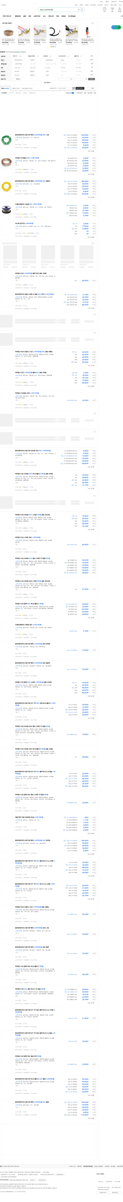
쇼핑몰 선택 (53, 88)
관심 (25, 144)
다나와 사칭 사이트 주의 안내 (11, 1166)
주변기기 (15, 56)
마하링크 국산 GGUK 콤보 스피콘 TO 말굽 (32, 558)
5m (27, 161)
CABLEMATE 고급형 (28, 204)
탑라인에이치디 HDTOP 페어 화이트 (32, 840)
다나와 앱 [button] (3, 5)
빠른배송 (18, 79)
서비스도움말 (117, 1181)
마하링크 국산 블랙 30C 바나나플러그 (29, 966)
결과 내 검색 (79, 88)
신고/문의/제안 (109, 1181)
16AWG (31, 226)
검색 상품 (27, 88)
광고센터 (113, 1166)
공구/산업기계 (62, 56)
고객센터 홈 (100, 1181)
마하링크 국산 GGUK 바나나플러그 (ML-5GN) (34, 474)
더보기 (121, 5)
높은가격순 (18, 93)
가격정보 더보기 (89, 135)
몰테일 (107, 1)
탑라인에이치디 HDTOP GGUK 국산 (33, 451)
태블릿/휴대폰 (31, 56)
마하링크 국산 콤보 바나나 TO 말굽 (30, 989)
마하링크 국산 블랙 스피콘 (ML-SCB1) (33, 682)
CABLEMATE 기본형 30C (28, 625)
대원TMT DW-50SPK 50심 (29, 817)
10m (27, 207)
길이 (2, 67)
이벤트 (111, 5)
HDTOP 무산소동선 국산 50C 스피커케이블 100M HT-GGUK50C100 (8, 40)
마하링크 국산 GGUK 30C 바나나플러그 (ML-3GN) (34, 749)
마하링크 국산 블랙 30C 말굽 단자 (28, 1056)
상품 (24, 16)
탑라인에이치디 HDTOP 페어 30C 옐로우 (32, 663)
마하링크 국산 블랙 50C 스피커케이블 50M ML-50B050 (56, 40)
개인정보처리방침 (88, 1166)
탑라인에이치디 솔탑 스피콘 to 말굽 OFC (34, 294)
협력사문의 (120, 1166)
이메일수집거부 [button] (102, 1192)
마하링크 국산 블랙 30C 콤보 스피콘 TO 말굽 (31, 795)
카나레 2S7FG (24, 223)
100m (27, 137)
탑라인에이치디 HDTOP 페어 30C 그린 (32, 928)
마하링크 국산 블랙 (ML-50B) (31, 373)
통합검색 (18, 16)
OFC (42, 226)
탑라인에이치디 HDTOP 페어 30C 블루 (32, 947)
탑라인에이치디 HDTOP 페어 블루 (32, 1102)
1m (26, 226)
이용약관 (79, 1166)
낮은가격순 (11, 93)
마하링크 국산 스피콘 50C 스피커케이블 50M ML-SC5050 (87, 40)
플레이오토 (113, 1)
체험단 (115, 5)
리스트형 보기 (86, 88)
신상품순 (25, 93)
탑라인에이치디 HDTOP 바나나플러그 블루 (34, 1079)
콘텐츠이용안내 (42, 1180)
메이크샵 (121, 1)
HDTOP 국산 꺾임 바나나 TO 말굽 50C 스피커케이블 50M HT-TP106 (40, 40)
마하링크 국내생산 (27, 158)
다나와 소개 (72, 1166)
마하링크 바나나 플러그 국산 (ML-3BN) (32, 907)
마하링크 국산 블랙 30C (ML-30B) (31, 273)
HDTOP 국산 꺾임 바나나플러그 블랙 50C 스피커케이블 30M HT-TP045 (72, 40)
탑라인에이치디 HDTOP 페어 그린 (32, 135)
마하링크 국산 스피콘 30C (27, 537)
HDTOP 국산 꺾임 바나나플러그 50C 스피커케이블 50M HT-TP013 (24, 40)
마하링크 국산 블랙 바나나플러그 (29, 604)
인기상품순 (4, 93)
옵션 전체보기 (47, 82)
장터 (29, 16)
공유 (121, 16)
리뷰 (57, 16)
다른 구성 (91, 151)
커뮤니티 (106, 5)
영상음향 (45, 56)
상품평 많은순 (32, 93)
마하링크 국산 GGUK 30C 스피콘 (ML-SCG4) (32, 581)
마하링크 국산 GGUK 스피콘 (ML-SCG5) (32, 515)
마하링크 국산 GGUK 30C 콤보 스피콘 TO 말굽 (32, 726)
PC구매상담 (93, 5)
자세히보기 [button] (32, 1180)
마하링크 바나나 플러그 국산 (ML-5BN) (33, 352)
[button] (104, 10)
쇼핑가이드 (37, 16)
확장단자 (3, 75)
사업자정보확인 (59, 1174)
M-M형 (50, 297)
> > (26, 147)
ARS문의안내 (115, 1192)
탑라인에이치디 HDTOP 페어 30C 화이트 (32, 644)
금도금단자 (32, 666)
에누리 (101, 1)
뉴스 (44, 16)
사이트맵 (106, 1166)
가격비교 (15, 88)
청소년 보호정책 (98, 1166)
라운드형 (31, 161)
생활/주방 (76, 56)
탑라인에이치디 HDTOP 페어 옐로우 (32, 181)
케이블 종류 (4, 64)
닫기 (17, 140)
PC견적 (86, 5)
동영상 (64, 16)
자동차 (76, 5)
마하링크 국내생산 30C (27, 393)
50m (27, 276)
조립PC (81, 5)
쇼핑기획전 (100, 5)
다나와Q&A (71, 16)
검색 (92, 79)
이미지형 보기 (89, 88)
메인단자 (3, 71)
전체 (5, 88)
